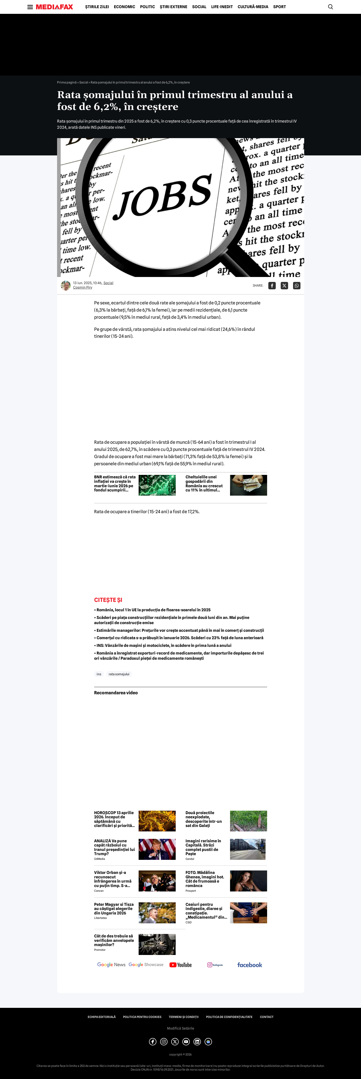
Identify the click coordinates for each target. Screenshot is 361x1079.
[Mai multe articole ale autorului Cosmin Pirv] (66, 286)
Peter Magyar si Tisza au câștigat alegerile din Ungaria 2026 (114, 908)
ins (99, 674)
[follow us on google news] (111, 965)
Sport (279, 7)
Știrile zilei (97, 7)
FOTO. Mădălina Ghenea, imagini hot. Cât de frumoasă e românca (205, 879)
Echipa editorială (102, 1017)
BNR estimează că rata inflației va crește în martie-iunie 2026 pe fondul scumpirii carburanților (115, 483)
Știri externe (173, 7)
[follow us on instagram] (215, 965)
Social (199, 7)
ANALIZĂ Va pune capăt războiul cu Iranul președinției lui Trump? (114, 847)
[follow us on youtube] (180, 965)
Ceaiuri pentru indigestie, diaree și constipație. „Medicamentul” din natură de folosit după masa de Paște (206, 911)
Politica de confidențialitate (229, 1017)
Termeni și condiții (184, 1017)
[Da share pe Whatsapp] (296, 285)
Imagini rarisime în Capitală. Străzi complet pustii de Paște (203, 847)
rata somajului (119, 674)
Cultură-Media (253, 7)
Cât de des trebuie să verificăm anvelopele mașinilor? (114, 940)
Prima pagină (67, 82)
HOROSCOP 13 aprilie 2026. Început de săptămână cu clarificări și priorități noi (114, 819)
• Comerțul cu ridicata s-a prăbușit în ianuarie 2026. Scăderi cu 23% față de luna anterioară (178, 637)
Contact (267, 1017)
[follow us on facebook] (250, 965)
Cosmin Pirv (82, 287)
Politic (147, 7)
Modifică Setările (180, 1028)
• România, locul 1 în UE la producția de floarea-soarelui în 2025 (152, 610)
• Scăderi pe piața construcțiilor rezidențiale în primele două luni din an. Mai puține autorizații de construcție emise (171, 620)
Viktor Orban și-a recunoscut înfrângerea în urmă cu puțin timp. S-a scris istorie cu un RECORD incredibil (112, 879)
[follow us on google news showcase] (146, 965)
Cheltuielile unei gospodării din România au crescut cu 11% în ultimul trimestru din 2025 (204, 483)
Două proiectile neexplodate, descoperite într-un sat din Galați (204, 819)
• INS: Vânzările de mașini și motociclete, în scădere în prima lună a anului (163, 645)
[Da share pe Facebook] (272, 285)
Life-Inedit (222, 7)
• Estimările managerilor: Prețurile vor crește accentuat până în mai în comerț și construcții (179, 630)
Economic (124, 7)
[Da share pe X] (284, 285)
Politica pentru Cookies (142, 1017)
